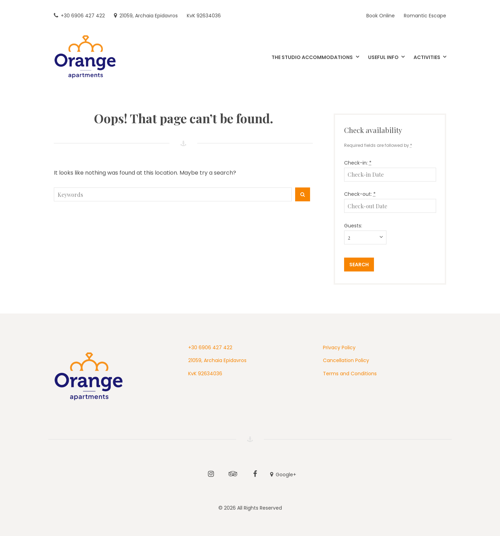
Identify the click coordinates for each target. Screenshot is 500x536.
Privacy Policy (339, 347)
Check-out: (360, 194)
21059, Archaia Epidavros (217, 360)
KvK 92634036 (205, 373)
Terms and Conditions (350, 373)
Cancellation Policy (346, 360)
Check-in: (358, 162)
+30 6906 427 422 (210, 347)
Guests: (353, 225)
